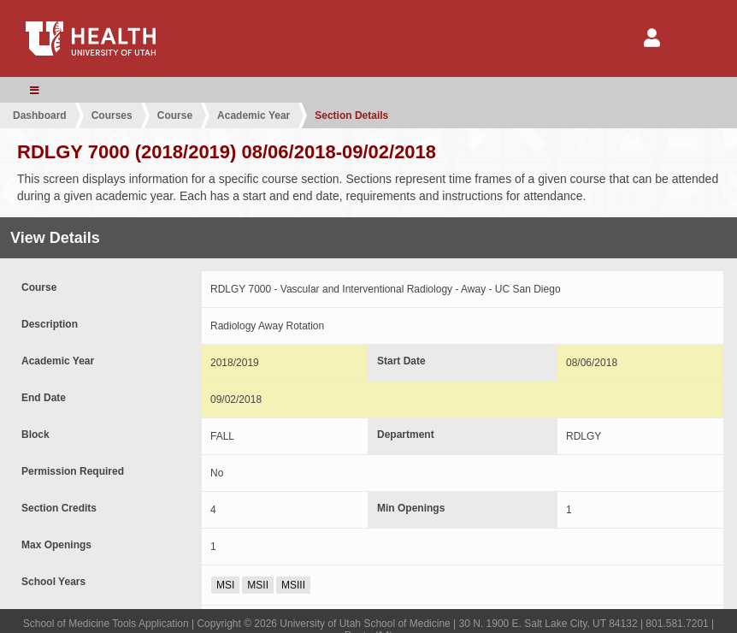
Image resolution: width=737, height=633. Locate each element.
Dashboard (40, 115)
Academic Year (253, 115)
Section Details (351, 115)
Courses (112, 115)
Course (174, 115)
